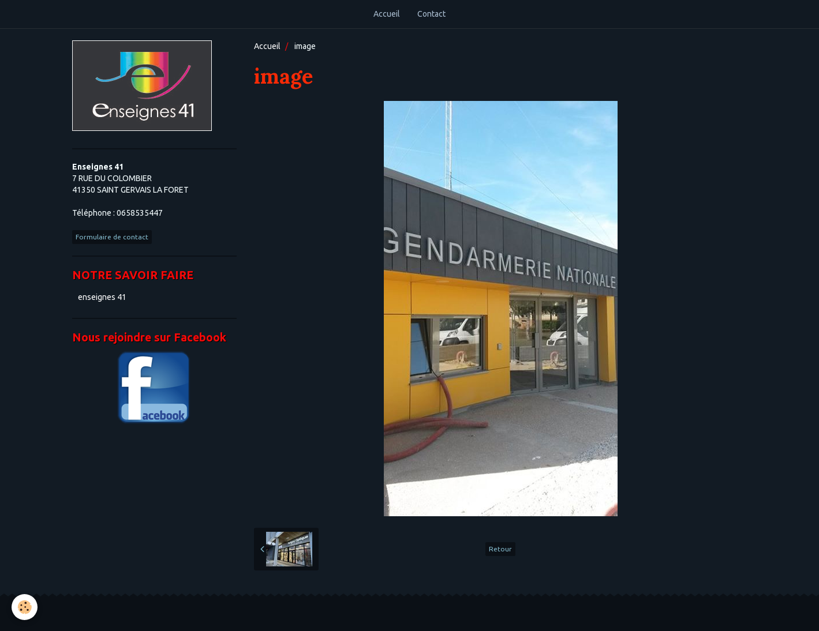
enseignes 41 (102, 297)
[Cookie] (25, 607)
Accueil (386, 13)
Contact (431, 13)
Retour (500, 549)
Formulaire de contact (112, 237)
